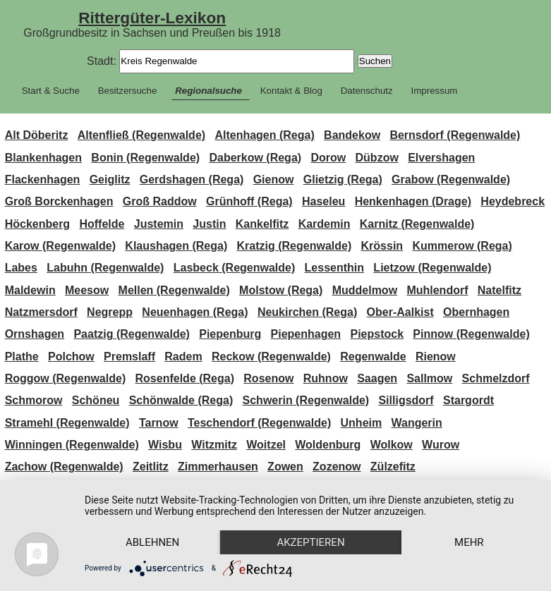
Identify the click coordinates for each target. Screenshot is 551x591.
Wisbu (165, 445)
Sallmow (429, 378)
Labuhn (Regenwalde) (105, 268)
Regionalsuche (208, 90)
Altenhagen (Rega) (264, 135)
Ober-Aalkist (400, 312)
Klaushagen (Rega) (176, 246)
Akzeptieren (310, 542)
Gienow (273, 179)
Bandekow (352, 135)
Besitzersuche (127, 90)
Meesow (87, 290)
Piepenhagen (306, 334)
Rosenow (268, 378)
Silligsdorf (405, 400)
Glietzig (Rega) (342, 179)
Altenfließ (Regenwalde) (141, 135)
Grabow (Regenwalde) (451, 179)
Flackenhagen (42, 179)
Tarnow (158, 423)
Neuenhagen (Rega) (195, 312)
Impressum (434, 90)
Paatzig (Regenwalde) (131, 334)
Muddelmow (364, 290)
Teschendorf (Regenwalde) (259, 423)
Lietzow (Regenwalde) (432, 268)
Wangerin (417, 423)
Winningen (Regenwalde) (72, 445)
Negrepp (110, 312)
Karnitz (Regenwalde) (417, 224)
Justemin (158, 224)
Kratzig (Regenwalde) (294, 246)
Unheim (361, 423)
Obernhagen (476, 312)
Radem (183, 356)
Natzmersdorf (41, 312)
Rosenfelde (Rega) (184, 378)
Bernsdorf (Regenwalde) (454, 135)
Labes (21, 268)
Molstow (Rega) (280, 290)
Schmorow (34, 400)
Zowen (285, 467)
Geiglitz (110, 179)
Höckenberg (37, 224)
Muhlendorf (437, 290)
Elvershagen (441, 158)
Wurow (440, 445)
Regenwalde (373, 356)
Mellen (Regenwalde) (174, 290)
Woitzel (266, 445)
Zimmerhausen (218, 467)
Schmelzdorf (496, 378)
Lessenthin (334, 268)
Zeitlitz (151, 467)
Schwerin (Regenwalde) (306, 400)
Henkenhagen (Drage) (413, 201)
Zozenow (337, 467)
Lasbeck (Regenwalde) (235, 268)
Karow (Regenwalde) (60, 246)
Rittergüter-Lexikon (152, 17)
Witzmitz (214, 445)
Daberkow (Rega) (255, 158)
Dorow (328, 158)
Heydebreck (512, 201)
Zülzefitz (393, 467)
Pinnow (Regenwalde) (471, 334)
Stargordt (468, 400)
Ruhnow (325, 378)
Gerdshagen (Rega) (192, 179)
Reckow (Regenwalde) (271, 356)
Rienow (436, 356)
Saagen (377, 378)
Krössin (382, 246)
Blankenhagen (43, 158)
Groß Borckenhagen (59, 201)
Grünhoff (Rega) (249, 201)
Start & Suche (51, 90)
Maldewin (30, 290)
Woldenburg (328, 445)
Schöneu (96, 400)
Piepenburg (230, 334)
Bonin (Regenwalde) (145, 158)
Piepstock (377, 334)
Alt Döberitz (36, 135)
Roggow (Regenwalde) (65, 378)
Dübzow (377, 158)
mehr (469, 542)
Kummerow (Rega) (461, 246)
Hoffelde (101, 224)
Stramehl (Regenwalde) (67, 423)
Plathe (22, 356)
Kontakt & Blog (291, 90)
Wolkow (391, 445)
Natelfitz (499, 290)
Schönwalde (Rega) (181, 400)
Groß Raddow (160, 201)
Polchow (71, 356)
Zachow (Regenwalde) (64, 467)
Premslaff (129, 356)
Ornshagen (34, 334)
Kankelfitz (262, 224)
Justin (209, 224)
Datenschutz (367, 90)
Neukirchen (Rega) (307, 312)
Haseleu (323, 201)
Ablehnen (152, 542)
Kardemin (324, 224)
